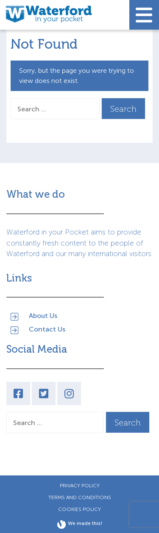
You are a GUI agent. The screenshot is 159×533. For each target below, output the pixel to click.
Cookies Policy (79, 509)
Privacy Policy (80, 486)
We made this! (79, 524)
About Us (43, 316)
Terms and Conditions (79, 497)
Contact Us (47, 329)
